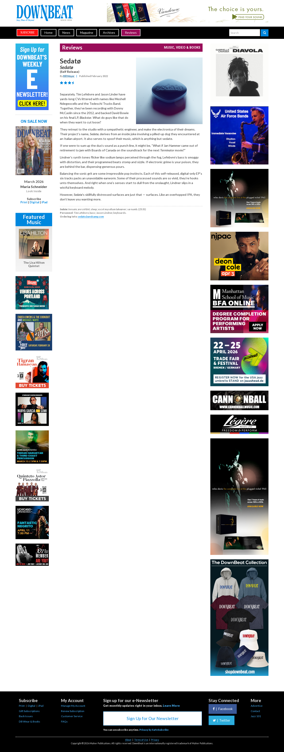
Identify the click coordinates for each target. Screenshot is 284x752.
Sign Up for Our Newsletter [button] (153, 718)
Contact (255, 711)
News (66, 32)
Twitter (221, 720)
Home (48, 32)
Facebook (223, 709)
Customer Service (72, 716)
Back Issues (26, 716)
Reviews (131, 32)
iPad (44, 202)
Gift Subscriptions (29, 711)
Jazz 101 (256, 716)
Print (24, 202)
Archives (109, 32)
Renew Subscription (72, 711)
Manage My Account (73, 705)
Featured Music (34, 219)
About (128, 739)
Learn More (171, 705)
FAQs (64, 721)
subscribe (27, 32)
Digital (34, 202)
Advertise (256, 705)
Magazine (86, 32)
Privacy (155, 739)
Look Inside (33, 191)
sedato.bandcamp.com (91, 216)
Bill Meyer (69, 76)
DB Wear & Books (29, 721)
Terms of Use (141, 739)
